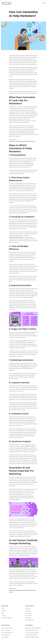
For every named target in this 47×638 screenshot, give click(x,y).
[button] (44, 3)
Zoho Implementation (7, 632)
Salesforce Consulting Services (33, 628)
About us (3, 611)
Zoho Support (4, 637)
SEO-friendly (25, 366)
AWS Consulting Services (31, 630)
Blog (2, 613)
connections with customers (16, 237)
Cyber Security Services (31, 634)
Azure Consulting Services (31, 632)
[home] (7, 3)
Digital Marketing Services (32, 637)
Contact (3, 615)
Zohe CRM (28, 611)
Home (3, 608)
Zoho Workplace (29, 620)
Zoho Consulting (5, 630)
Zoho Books (28, 613)
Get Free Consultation (7, 617)
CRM (27, 163)
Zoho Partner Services (7, 628)
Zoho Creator (28, 615)
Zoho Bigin (28, 617)
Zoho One (27, 608)
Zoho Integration (5, 634)
